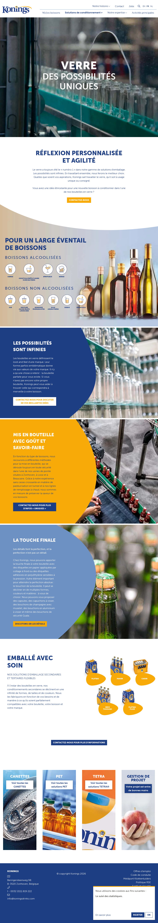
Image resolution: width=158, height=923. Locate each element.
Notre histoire (100, 6)
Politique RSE (143, 882)
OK (149, 915)
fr (148, 6)
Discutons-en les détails (30, 624)
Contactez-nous (79, 200)
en (144, 6)
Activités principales (143, 12)
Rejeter (138, 915)
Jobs (131, 6)
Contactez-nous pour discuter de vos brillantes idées (35, 401)
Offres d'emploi (142, 871)
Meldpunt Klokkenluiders (137, 878)
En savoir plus (103, 914)
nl (151, 6)
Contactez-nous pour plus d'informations (79, 743)
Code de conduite (141, 874)
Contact (119, 6)
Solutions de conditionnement (82, 12)
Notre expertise (116, 12)
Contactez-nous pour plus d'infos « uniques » (34, 507)
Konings (13, 871)
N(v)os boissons (51, 12)
